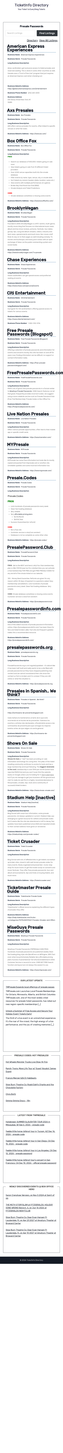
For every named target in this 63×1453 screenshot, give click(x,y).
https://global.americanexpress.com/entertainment (27, 89)
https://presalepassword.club (41, 601)
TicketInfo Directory (31, 5)
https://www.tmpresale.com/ (41, 970)
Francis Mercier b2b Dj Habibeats (21, 1078)
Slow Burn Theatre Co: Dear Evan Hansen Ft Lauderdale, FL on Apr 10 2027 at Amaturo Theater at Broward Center (31, 1233)
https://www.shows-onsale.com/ (42, 790)
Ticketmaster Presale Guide (29, 889)
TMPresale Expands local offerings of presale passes (30, 987)
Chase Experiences (26, 259)
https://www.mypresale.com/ (41, 471)
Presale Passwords (28, 59)
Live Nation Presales (28, 414)
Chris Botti (11, 1094)
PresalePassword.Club (30, 547)
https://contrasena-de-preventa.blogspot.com (25, 713)
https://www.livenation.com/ (40, 437)
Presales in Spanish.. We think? (31, 692)
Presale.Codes (21, 477)
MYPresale (18, 444)
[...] (39, 1004)
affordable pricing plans (23, 514)
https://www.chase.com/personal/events (23, 286)
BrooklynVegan (22, 208)
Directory (32, 40)
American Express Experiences (25, 48)
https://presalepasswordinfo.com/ (21, 640)
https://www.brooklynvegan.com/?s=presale (25, 252)
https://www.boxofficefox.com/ (41, 201)
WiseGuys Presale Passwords (21, 391)
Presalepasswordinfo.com (34, 608)
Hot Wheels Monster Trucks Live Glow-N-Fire (27, 1062)
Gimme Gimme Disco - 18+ (18, 1101)
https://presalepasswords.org (41, 684)
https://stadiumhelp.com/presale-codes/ (23, 834)
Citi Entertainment (26, 293)
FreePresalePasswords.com (31, 377)
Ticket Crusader (23, 841)
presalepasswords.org (29, 647)
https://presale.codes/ (38, 540)
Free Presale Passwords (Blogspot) (29, 332)
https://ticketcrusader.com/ (40, 880)
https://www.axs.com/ (38, 134)
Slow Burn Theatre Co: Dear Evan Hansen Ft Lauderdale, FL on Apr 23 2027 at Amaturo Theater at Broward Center (31, 1220)
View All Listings (48, 40)
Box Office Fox (21, 141)
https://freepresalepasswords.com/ (21, 407)
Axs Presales (20, 110)
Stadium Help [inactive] (31, 797)
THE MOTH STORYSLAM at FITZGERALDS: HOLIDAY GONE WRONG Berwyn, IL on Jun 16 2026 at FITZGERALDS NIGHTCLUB (29, 1208)
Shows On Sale (22, 743)
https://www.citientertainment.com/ (21, 319)
